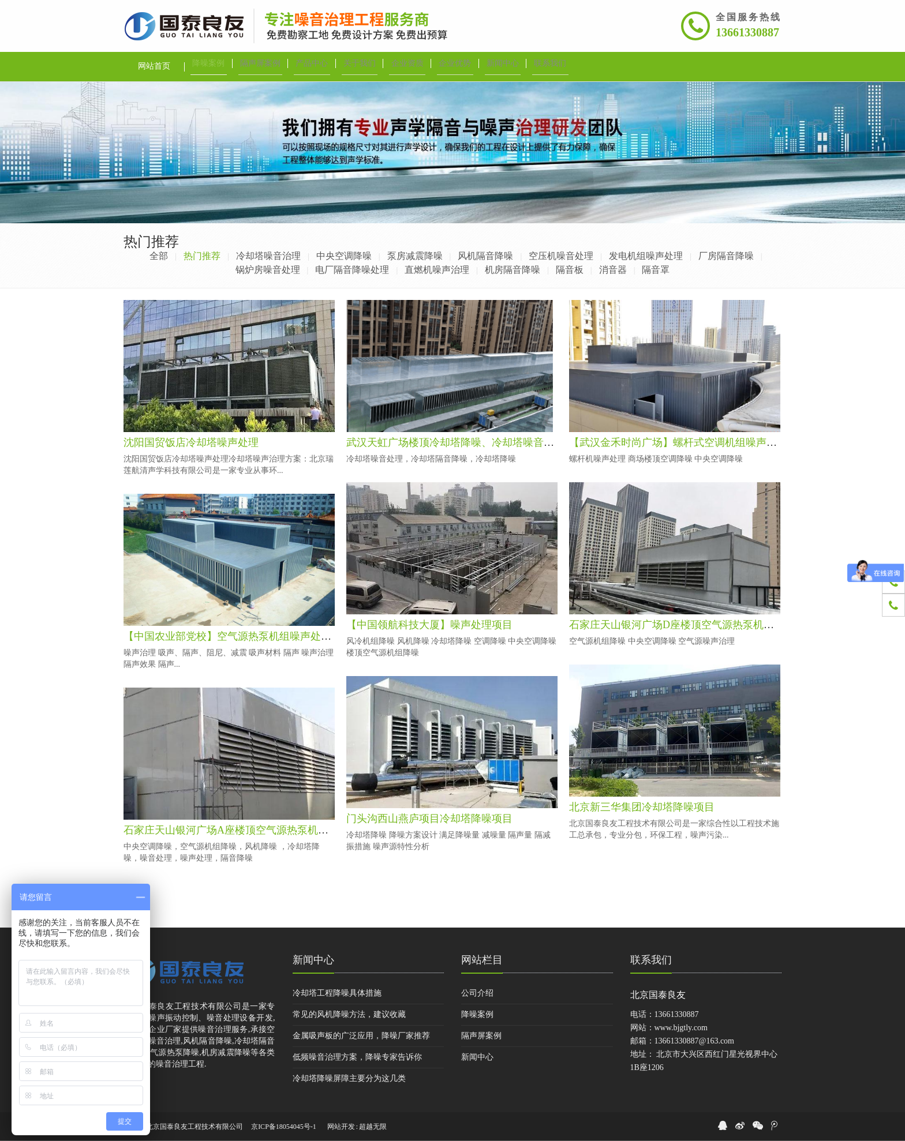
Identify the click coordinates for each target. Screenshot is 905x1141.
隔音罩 (656, 270)
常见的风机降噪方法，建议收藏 (349, 1014)
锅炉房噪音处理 (267, 270)
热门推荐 (202, 256)
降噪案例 (477, 1014)
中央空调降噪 (344, 256)
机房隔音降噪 (512, 270)
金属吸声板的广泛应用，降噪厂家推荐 (361, 1035)
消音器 (613, 270)
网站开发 (341, 1127)
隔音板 (570, 270)
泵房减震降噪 (415, 256)
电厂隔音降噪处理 (352, 270)
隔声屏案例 (481, 1035)
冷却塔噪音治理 (268, 256)
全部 (158, 256)
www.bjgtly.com (681, 1027)
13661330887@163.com (695, 1041)
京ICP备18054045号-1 (283, 1127)
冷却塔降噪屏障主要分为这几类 (349, 1078)
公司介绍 (477, 993)
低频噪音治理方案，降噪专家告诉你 (357, 1057)
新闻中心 (313, 960)
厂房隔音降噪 (726, 256)
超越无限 (373, 1127)
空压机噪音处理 (561, 256)
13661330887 (747, 32)
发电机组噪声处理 (646, 256)
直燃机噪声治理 (437, 270)
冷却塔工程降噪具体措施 (337, 993)
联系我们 (651, 960)
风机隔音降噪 (485, 256)
